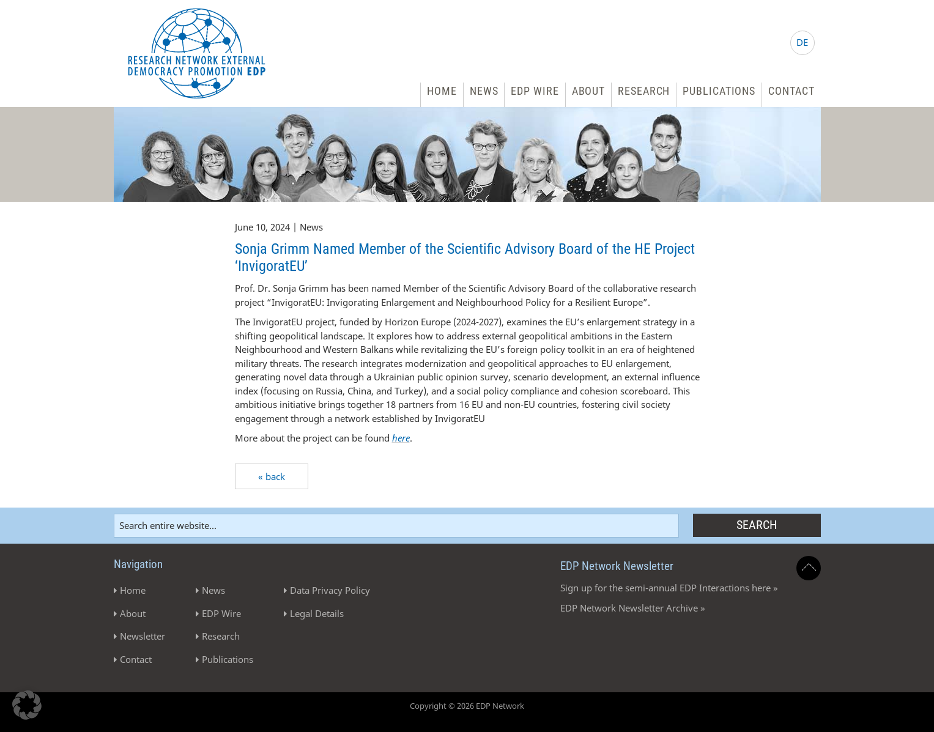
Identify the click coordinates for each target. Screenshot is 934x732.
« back (271, 476)
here (401, 438)
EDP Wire (534, 90)
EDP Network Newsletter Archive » (632, 608)
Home (442, 90)
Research (644, 90)
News (484, 90)
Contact (791, 90)
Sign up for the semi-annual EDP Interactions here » (669, 588)
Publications (719, 90)
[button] (27, 705)
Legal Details (317, 613)
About (589, 90)
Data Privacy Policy (330, 590)
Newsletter (142, 636)
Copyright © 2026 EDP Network (467, 705)
